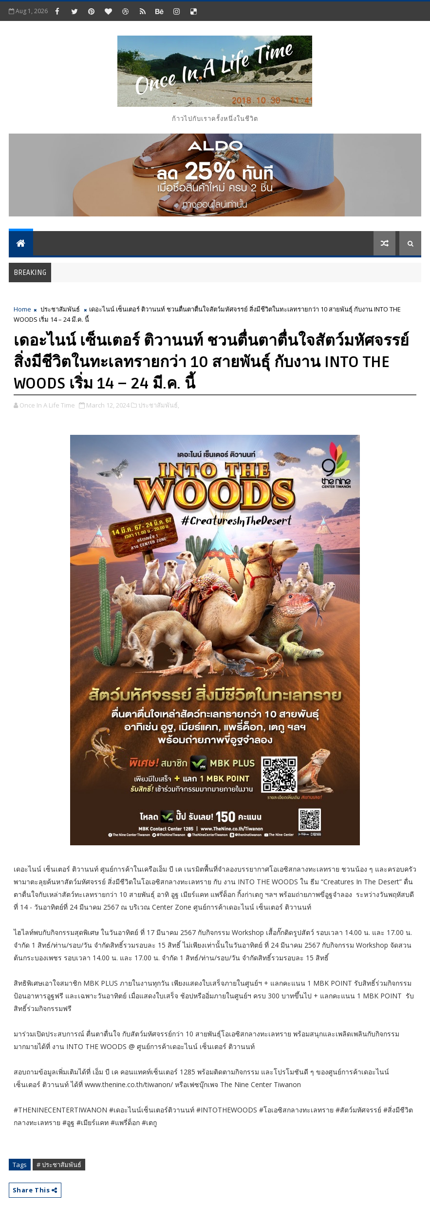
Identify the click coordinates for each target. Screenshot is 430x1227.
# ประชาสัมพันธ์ (59, 1164)
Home (22, 309)
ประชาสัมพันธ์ (60, 309)
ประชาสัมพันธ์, (158, 405)
